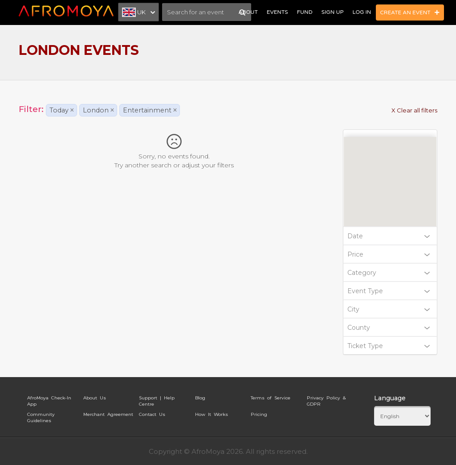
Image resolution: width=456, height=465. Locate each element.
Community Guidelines (41, 415)
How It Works (211, 414)
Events (277, 12)
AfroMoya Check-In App (49, 399)
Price (388, 254)
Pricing (259, 414)
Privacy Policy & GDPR (326, 399)
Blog (200, 398)
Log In (362, 12)
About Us (94, 398)
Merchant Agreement (108, 414)
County (388, 328)
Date (388, 236)
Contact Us (152, 414)
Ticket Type (388, 346)
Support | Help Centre (157, 399)
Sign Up (333, 12)
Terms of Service (270, 398)
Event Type (388, 291)
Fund (305, 12)
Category (388, 273)
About (247, 12)
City (388, 309)
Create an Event (410, 12)
